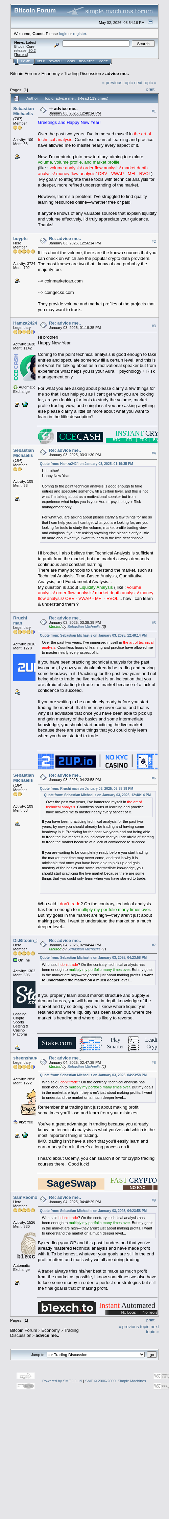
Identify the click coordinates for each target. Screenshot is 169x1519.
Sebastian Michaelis (23, 111)
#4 (154, 453)
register (79, 33)
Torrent (21, 55)
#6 (154, 778)
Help (41, 61)
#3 (154, 326)
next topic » (145, 82)
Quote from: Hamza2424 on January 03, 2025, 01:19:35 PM (86, 464)
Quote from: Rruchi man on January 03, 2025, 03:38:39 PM (86, 788)
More (103, 61)
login (63, 33)
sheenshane (26, 1057)
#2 (154, 241)
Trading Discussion (82, 73)
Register (87, 61)
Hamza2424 (25, 323)
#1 (154, 111)
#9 (154, 1200)
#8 (154, 1062)
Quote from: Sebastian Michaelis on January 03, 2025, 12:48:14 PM (93, 635)
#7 (154, 945)
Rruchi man (20, 620)
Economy (51, 73)
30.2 (31, 50)
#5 (154, 623)
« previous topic (117, 82)
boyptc (20, 238)
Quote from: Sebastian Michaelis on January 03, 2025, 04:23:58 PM (93, 957)
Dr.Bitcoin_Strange (33, 940)
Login (70, 61)
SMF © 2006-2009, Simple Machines (115, 1381)
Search (55, 61)
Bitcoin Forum (23, 73)
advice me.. (117, 73)
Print (150, 89)
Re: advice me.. (65, 238)
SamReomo (25, 1197)
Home (25, 61)
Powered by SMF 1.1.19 (62, 1381)
